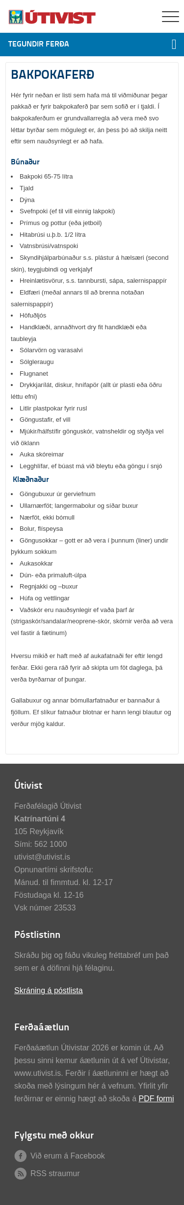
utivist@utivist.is (42, 857)
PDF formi (156, 1098)
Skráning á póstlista (48, 990)
